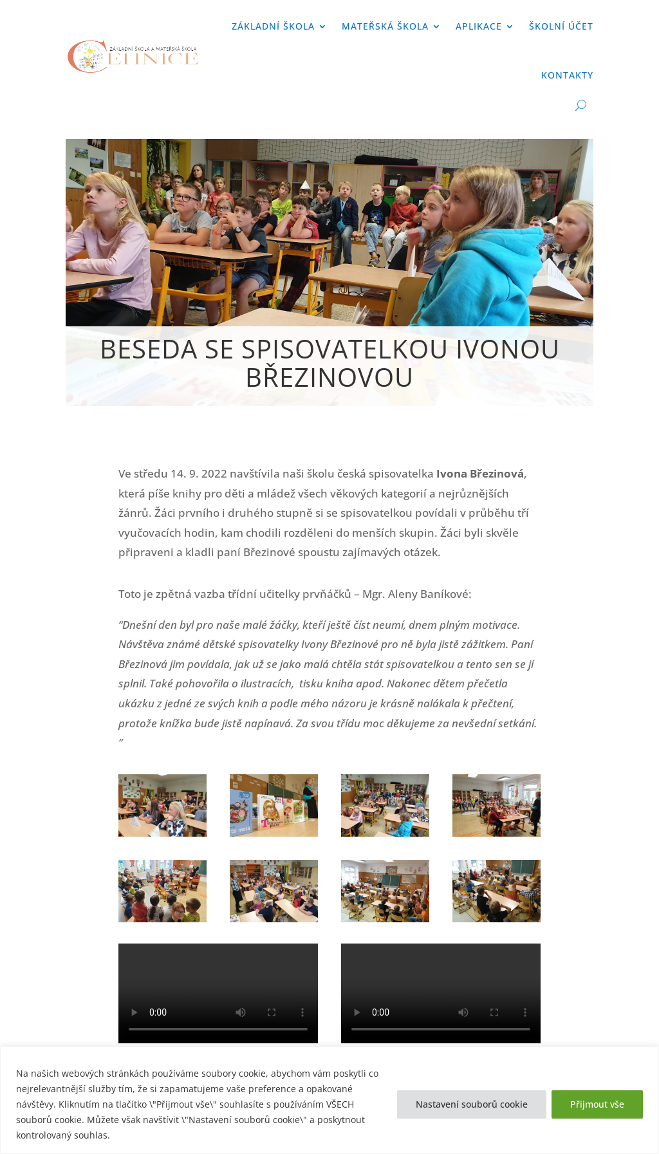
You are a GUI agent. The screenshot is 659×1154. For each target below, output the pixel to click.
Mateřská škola (385, 26)
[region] (329, 1100)
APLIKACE (479, 26)
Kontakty (567, 75)
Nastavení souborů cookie (472, 1104)
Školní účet (561, 26)
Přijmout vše (597, 1104)
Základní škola (273, 26)
